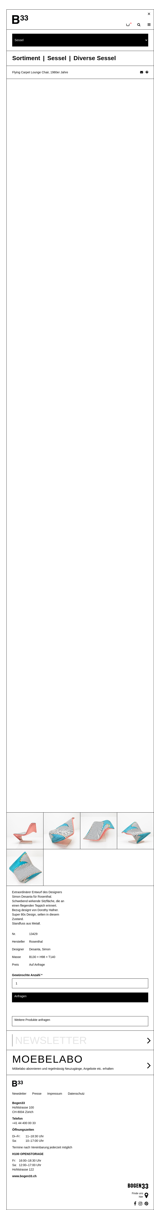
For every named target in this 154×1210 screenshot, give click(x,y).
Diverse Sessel (94, 58)
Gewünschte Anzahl (27, 975)
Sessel (56, 58)
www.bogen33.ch (24, 1176)
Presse (37, 1093)
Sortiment (26, 58)
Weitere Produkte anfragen (32, 1020)
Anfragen (20, 996)
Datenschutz (76, 1093)
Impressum (54, 1093)
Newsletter (19, 1093)
